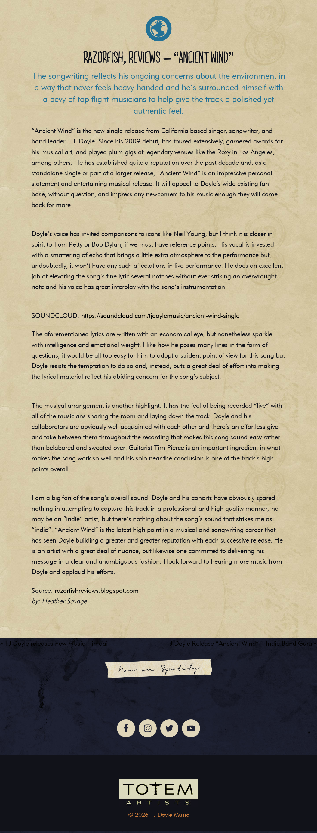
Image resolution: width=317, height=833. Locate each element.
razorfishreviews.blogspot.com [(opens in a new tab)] (97, 592)
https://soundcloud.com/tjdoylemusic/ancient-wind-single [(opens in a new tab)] (160, 317)
